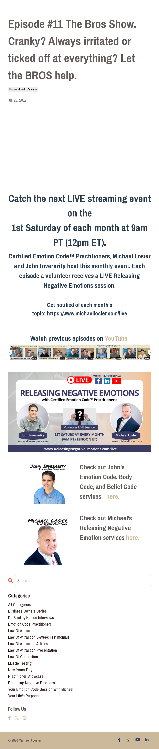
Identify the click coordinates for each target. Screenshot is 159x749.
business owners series (27, 611)
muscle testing (20, 663)
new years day (20, 669)
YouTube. (117, 338)
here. (112, 496)
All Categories (19, 604)
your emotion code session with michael (40, 689)
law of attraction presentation (32, 650)
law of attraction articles (28, 643)
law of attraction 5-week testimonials (39, 637)
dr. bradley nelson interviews (31, 617)
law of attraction (21, 630)
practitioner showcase (26, 676)
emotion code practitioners (30, 624)
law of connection (23, 656)
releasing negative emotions (23, 89)
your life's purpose (23, 695)
